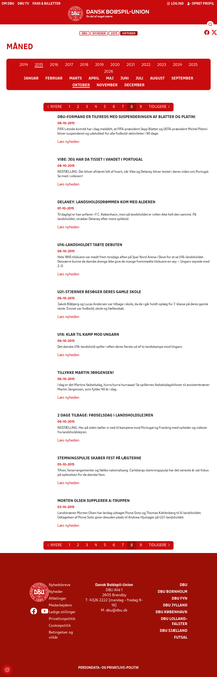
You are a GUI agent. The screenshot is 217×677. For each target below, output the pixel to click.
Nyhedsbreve (59, 585)
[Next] (54, 107)
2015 (114, 33)
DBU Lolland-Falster (174, 621)
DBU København (171, 612)
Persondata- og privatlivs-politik (108, 667)
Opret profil (200, 4)
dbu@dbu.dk (116, 610)
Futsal (180, 637)
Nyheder (99, 33)
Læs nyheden (68, 142)
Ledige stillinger (62, 612)
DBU (84, 33)
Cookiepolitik (60, 626)
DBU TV (23, 3)
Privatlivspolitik (62, 619)
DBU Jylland (175, 605)
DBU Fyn (179, 598)
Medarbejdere (60, 605)
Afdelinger (57, 598)
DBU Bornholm (172, 592)
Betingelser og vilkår (61, 635)
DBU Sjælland (173, 631)
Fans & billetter (46, 3)
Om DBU (8, 3)
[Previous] (159, 107)
